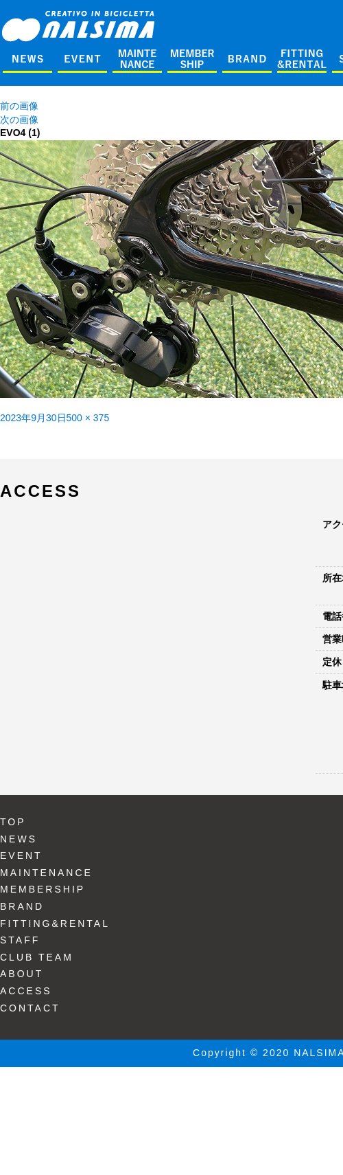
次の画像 (19, 119)
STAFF (20, 940)
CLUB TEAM (36, 957)
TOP (13, 821)
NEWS (18, 838)
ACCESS (26, 990)
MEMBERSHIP (42, 889)
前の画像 (19, 105)
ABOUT (21, 973)
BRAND (22, 906)
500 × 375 (88, 417)
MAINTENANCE (46, 872)
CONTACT (30, 1008)
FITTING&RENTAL (55, 923)
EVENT (21, 855)
